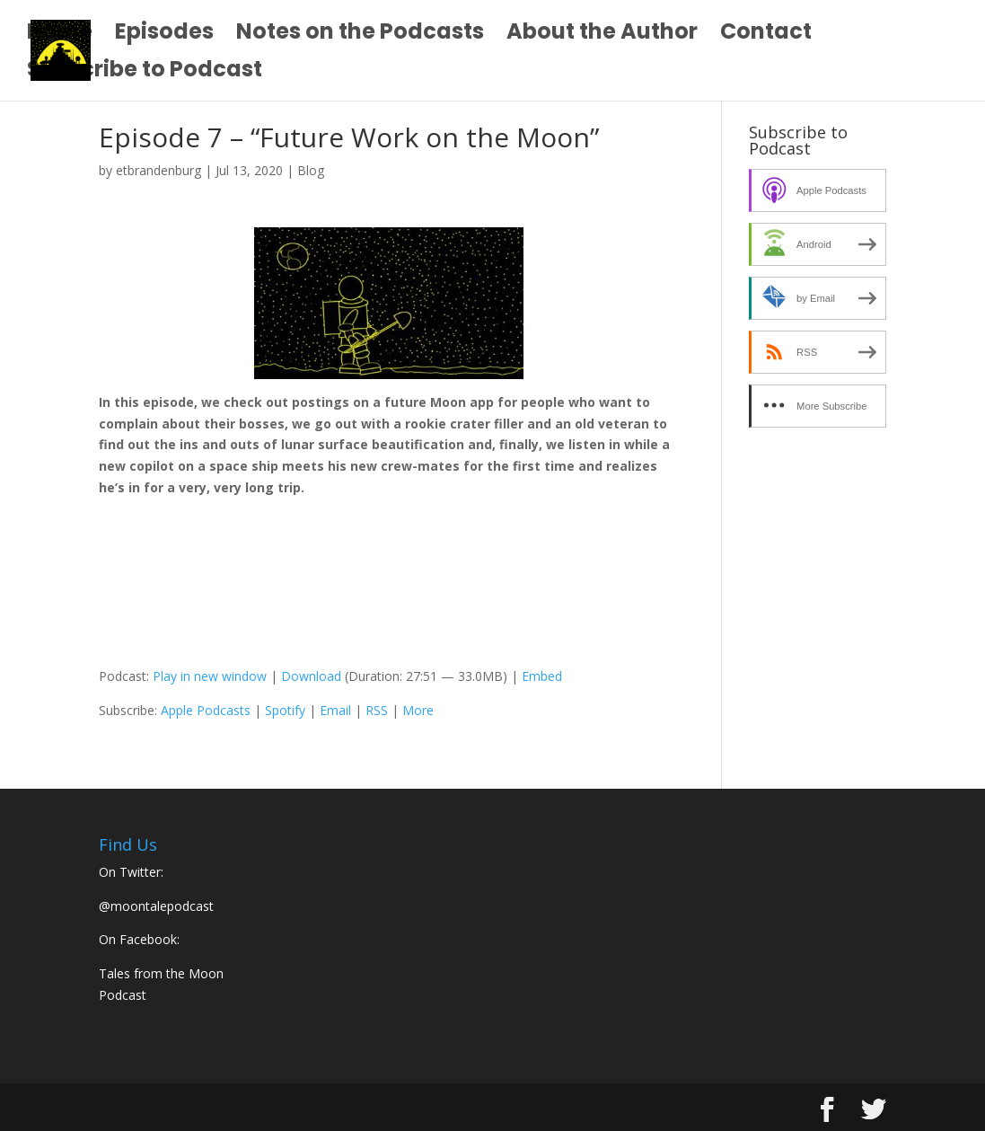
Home (59, 35)
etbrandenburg (158, 170)
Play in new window (210, 676)
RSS (376, 710)
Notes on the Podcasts (360, 35)
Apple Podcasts (206, 710)
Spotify (285, 710)
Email (335, 710)
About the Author (602, 35)
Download (311, 676)
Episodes (164, 35)
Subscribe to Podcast (144, 73)
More (418, 710)
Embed (542, 676)
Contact (766, 35)
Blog (310, 170)
